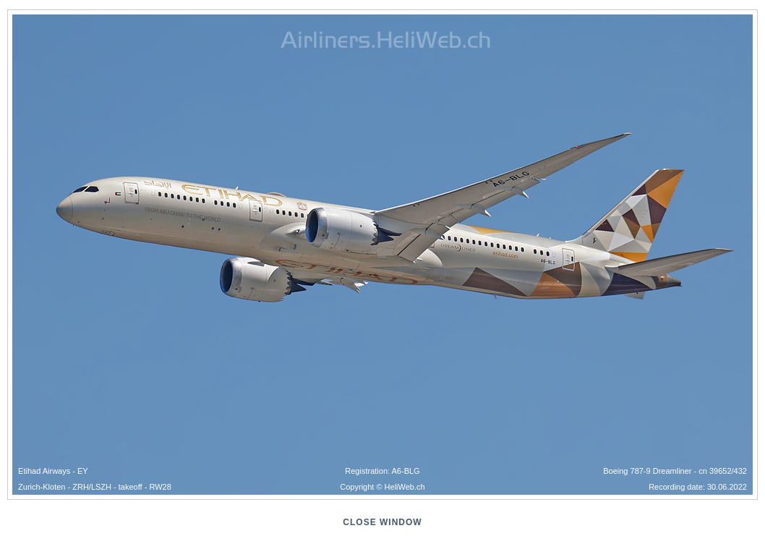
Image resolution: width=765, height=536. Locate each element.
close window (382, 522)
